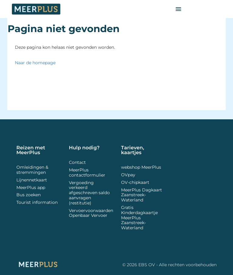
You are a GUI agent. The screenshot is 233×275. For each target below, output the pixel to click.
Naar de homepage (35, 62)
